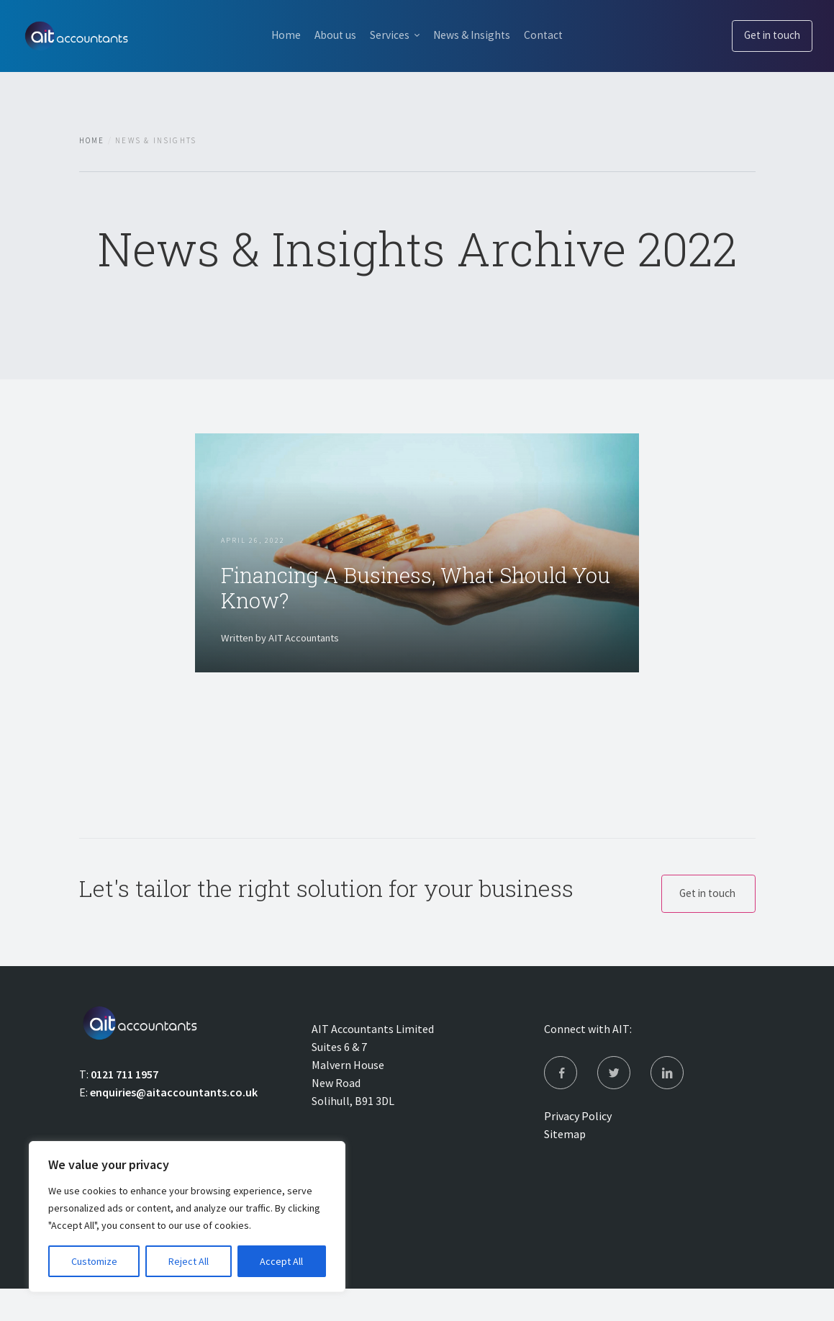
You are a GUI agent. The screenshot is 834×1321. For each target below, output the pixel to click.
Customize (94, 1261)
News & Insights (476, 34)
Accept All (281, 1261)
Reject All (188, 1261)
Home (275, 34)
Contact (554, 34)
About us (329, 34)
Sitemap (565, 1166)
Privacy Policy (578, 1148)
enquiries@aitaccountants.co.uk (174, 1121)
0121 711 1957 (124, 1103)
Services (389, 34)
